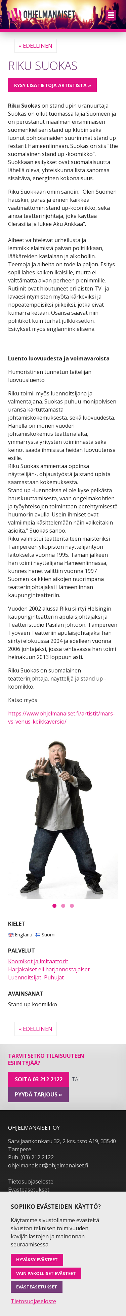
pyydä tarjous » (38, 1094)
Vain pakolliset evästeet (46, 1273)
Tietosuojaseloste (30, 1181)
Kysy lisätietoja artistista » (52, 85)
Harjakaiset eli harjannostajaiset (49, 969)
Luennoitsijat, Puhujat (36, 977)
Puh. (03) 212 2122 (31, 1157)
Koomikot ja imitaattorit (38, 961)
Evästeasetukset (28, 1189)
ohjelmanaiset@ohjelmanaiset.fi (48, 1165)
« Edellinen (35, 45)
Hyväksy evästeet (37, 1259)
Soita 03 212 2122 (38, 1079)
